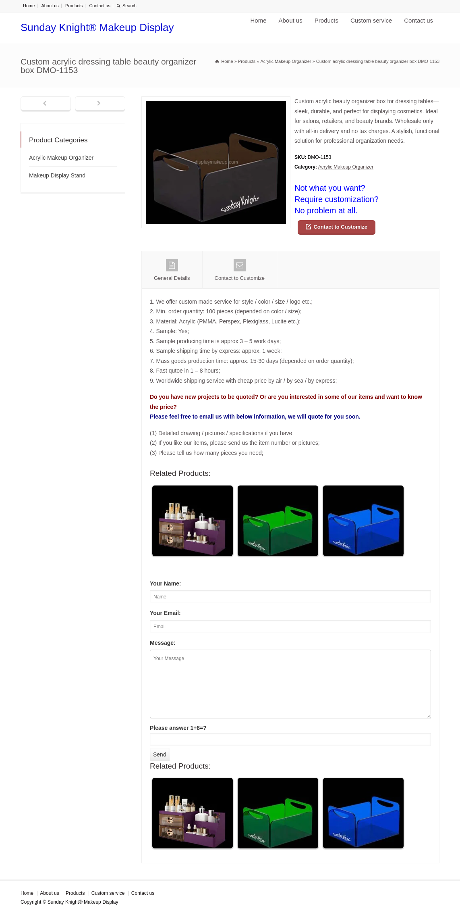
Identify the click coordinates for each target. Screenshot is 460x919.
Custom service (371, 20)
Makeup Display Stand (57, 175)
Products (74, 5)
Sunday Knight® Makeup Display (97, 27)
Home (29, 5)
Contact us (99, 5)
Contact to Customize (340, 227)
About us (49, 5)
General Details (172, 270)
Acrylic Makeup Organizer (345, 167)
